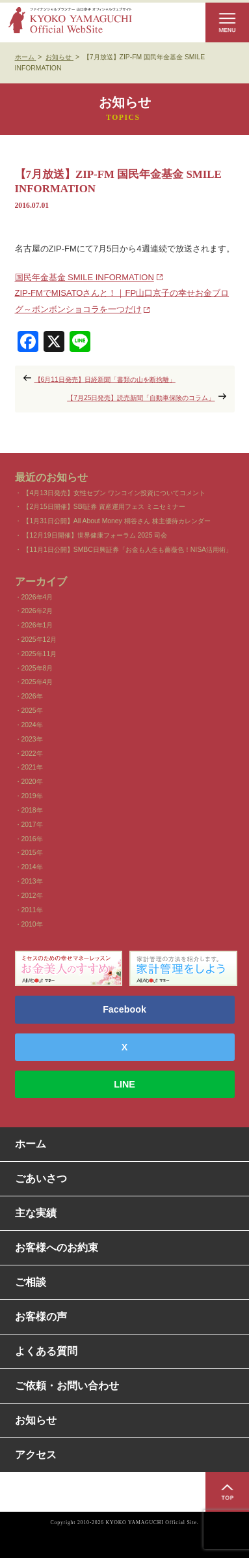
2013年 (32, 881)
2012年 (32, 895)
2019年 (32, 796)
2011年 (32, 910)
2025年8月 (37, 668)
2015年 (32, 852)
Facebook (124, 1009)
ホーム (30, 1143)
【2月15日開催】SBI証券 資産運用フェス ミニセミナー (104, 506)
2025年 (32, 710)
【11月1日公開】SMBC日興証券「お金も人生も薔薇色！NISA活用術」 (127, 549)
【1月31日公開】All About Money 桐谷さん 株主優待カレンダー (116, 521)
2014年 (32, 867)
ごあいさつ (41, 1178)
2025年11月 (39, 653)
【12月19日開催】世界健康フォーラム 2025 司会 (95, 535)
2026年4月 (37, 597)
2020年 (32, 781)
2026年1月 (37, 625)
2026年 (32, 696)
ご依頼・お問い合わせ (67, 1385)
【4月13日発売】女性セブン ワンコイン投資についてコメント (114, 493)
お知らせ (36, 1420)
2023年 (32, 739)
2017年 (32, 824)
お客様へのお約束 (56, 1247)
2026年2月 (37, 610)
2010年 (32, 924)
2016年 (32, 839)
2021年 (32, 767)
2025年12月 (39, 639)
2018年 (32, 810)
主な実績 (36, 1213)
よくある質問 (46, 1351)
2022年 (32, 753)
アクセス (36, 1454)
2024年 (32, 725)
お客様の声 (41, 1316)
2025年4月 (37, 681)
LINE (124, 1084)
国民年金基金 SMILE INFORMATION (84, 277)
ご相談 (30, 1282)
